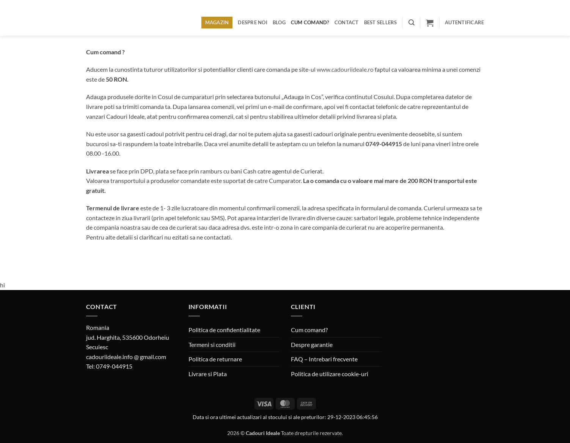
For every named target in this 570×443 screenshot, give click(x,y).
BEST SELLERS (380, 22)
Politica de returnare (215, 359)
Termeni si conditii (212, 344)
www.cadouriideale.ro (345, 69)
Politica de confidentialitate (224, 329)
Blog (279, 22)
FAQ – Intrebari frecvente (324, 359)
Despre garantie (312, 344)
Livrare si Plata (207, 373)
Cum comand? (310, 22)
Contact (346, 22)
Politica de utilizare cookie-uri (329, 373)
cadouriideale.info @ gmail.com (126, 356)
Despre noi (252, 22)
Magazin (217, 22)
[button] (411, 22)
